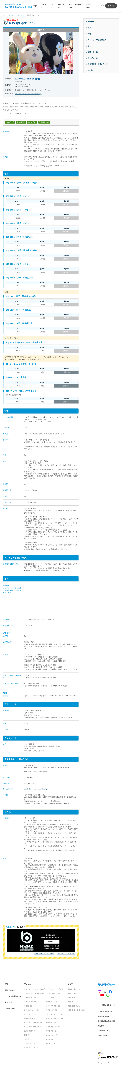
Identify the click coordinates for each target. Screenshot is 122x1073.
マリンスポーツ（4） (53, 1033)
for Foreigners (103, 1042)
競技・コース (93, 52)
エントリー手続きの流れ (97, 40)
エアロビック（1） (30, 1050)
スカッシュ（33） (30, 1021)
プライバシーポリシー (105, 1018)
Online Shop (10, 1015)
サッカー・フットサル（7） (33, 1029)
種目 (89, 28)
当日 (89, 46)
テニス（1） (50, 1046)
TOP (35, 6)
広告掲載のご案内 (103, 1037)
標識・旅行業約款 (103, 1023)
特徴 (89, 34)
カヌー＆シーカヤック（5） (33, 1033)
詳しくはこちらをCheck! (44, 960)
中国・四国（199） (74, 1012)
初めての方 (9, 996)
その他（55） (28, 1012)
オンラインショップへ (66, 960)
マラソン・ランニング (16, 16)
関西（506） (72, 1008)
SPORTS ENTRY (18, 6)
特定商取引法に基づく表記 (106, 1028)
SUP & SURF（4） (30, 1037)
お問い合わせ (106, 1011)
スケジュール (93, 59)
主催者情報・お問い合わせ (98, 65)
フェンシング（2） (52, 1041)
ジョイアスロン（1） (31, 1054)
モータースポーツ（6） (54, 1029)
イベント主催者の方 (13, 1003)
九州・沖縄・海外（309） (77, 1016)
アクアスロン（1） (52, 1050)
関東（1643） (72, 1000)
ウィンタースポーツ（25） (55, 1021)
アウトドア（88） (52, 1008)
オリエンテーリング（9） (55, 1025)
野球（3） (27, 1041)
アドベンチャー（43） (32, 1016)
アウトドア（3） (51, 1037)
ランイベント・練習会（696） (34, 1000)
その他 (90, 71)
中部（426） (72, 1004)
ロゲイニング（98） (31, 1008)
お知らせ (8, 1009)
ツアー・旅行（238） (53, 1000)
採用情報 (101, 1032)
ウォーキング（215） (31, 1004)
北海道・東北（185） (75, 996)
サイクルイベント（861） (55, 996)
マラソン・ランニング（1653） (35, 996)
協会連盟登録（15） (31, 1025)
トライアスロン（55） (53, 1012)
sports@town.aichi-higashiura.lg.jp (37, 795)
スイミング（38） (52, 1016)
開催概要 (91, 22)
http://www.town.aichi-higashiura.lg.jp (28, 94)
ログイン (111, 6)
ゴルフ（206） (51, 1004)
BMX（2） (27, 1046)
